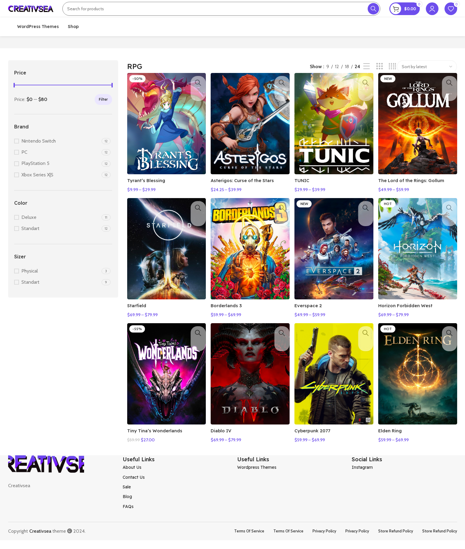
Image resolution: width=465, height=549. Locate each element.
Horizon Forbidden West (411, 318)
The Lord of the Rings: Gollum (417, 194)
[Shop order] (427, 84)
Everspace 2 (311, 318)
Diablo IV (223, 441)
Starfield (137, 318)
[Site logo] (30, 13)
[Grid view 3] (379, 84)
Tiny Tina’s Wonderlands (157, 441)
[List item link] (175, 476)
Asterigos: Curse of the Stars (247, 194)
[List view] (366, 84)
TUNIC (305, 194)
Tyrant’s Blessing (147, 194)
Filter (103, 117)
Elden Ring (394, 441)
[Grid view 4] (392, 84)
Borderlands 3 (229, 318)
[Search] (221, 14)
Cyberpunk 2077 (316, 441)
